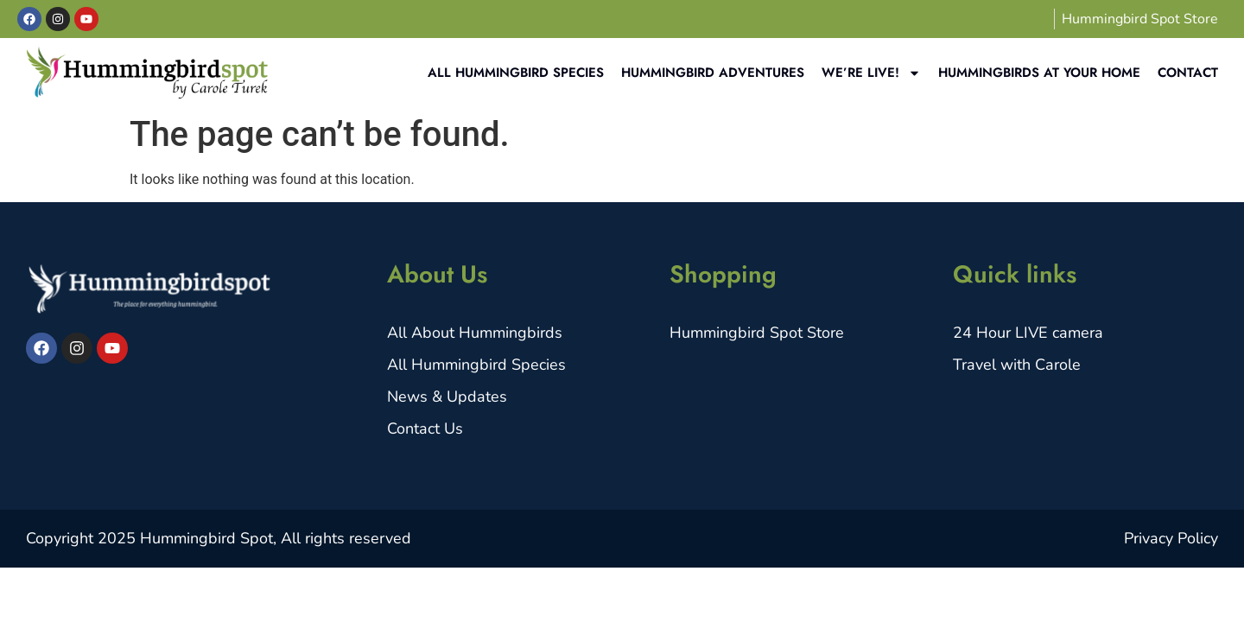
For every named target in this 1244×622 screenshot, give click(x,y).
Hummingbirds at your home (1039, 72)
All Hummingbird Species (516, 72)
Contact (1188, 72)
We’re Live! (871, 73)
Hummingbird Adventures (712, 72)
